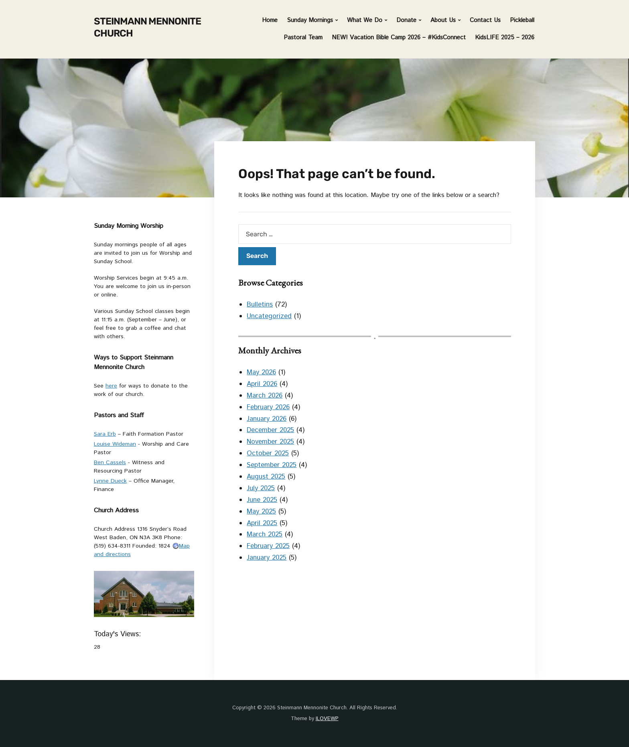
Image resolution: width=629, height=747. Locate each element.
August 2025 (266, 476)
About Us (443, 20)
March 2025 (264, 534)
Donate (406, 20)
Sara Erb (105, 434)
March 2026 (264, 395)
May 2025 (261, 511)
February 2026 (268, 407)
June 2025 (262, 500)
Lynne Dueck (110, 481)
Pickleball (522, 20)
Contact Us (485, 20)
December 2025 (270, 430)
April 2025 (262, 523)
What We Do (364, 20)
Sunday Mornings (310, 20)
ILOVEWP (327, 719)
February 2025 (268, 546)
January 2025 (266, 557)
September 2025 (271, 465)
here (111, 386)
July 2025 (261, 488)
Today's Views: (118, 634)
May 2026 (261, 372)
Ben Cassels (110, 463)
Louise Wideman (115, 444)
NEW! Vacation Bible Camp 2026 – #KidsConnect (399, 37)
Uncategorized (269, 316)
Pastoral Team (303, 37)
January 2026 (266, 419)
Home (270, 20)
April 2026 (262, 384)
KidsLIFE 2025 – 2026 (504, 37)
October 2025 (268, 453)
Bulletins (260, 304)
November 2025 (270, 442)
